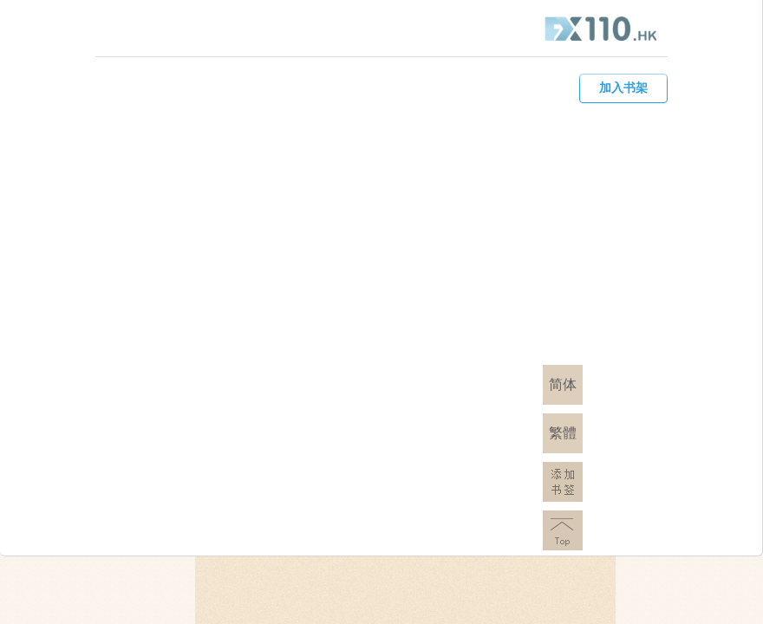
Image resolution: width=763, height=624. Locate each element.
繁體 (563, 433)
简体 (563, 384)
